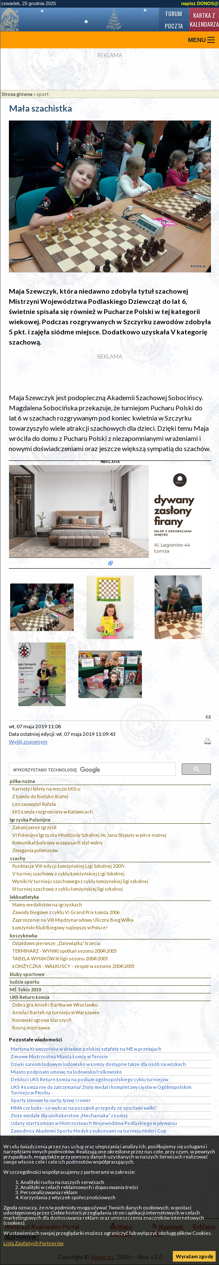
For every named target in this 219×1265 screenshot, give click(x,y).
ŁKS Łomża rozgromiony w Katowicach (52, 811)
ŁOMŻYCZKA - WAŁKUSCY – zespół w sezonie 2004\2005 (73, 966)
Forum (174, 13)
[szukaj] (91, 770)
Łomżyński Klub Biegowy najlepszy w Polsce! (60, 927)
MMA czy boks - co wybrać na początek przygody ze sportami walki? (84, 1108)
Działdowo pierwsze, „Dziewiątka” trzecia (56, 943)
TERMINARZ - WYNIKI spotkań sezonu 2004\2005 (64, 951)
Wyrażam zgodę (194, 1256)
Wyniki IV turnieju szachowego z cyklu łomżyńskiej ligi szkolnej (80, 881)
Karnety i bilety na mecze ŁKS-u (46, 788)
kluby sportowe (27, 974)
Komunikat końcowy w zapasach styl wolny (57, 842)
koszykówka (23, 935)
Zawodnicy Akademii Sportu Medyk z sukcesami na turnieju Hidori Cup (88, 1130)
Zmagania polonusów (35, 850)
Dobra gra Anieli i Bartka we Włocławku (55, 1004)
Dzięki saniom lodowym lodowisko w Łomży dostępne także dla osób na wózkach (98, 1064)
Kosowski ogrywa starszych (42, 1020)
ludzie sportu (24, 982)
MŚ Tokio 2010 (25, 989)
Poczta (174, 25)
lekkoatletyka (24, 897)
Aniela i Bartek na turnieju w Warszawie (56, 1012)
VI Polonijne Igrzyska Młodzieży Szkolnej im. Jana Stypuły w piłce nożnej (89, 835)
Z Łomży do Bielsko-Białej (40, 796)
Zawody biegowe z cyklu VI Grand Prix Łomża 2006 (65, 912)
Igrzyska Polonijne (30, 819)
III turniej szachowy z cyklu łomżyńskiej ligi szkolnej (67, 889)
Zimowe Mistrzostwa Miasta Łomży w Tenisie (59, 1056)
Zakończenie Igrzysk (34, 827)
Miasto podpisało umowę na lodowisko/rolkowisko (66, 1071)
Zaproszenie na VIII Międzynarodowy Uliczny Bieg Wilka (72, 920)
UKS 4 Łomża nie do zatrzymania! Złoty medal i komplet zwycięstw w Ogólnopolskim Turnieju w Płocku (101, 1089)
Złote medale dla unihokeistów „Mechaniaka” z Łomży (69, 1115)
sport (42, 94)
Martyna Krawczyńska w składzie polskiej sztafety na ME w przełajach (86, 1049)
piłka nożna (22, 781)
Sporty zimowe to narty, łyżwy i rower (51, 1100)
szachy (17, 858)
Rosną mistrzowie (31, 1027)
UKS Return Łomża (30, 997)
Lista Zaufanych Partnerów (33, 1243)
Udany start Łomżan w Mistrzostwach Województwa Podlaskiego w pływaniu (94, 1123)
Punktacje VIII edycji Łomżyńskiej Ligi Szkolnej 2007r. (68, 866)
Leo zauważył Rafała (34, 804)
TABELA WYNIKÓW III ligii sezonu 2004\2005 (60, 958)
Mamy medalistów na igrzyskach (47, 904)
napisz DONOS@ (200, 3)
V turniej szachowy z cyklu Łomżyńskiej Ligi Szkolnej (68, 873)
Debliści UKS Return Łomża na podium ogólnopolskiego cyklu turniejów (89, 1079)
